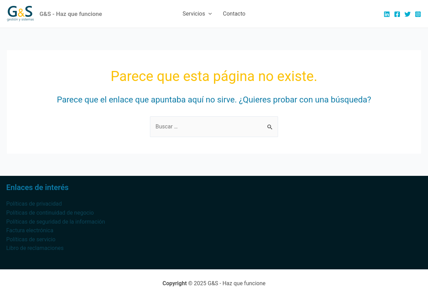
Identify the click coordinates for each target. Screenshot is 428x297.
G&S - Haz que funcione (70, 13)
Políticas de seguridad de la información (55, 221)
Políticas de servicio (30, 239)
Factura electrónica (29, 230)
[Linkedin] (387, 14)
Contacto (234, 13)
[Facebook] (397, 14)
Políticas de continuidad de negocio (50, 212)
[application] (208, 14)
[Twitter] (407, 14)
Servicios (197, 14)
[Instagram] (418, 14)
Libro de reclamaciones (35, 248)
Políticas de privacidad (34, 203)
